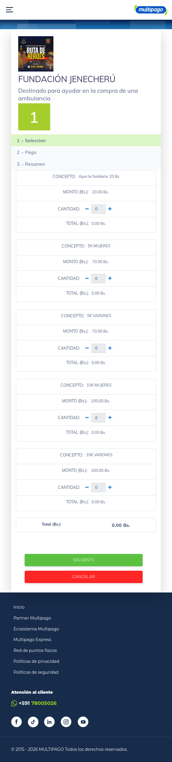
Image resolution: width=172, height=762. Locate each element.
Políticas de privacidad (36, 661)
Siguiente (83, 559)
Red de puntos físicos (35, 650)
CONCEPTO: (64, 176)
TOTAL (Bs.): (77, 223)
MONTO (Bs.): (75, 192)
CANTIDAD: (69, 209)
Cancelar (83, 576)
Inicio (19, 607)
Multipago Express (32, 639)
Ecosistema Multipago (36, 629)
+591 (34, 703)
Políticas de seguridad (36, 672)
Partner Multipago (32, 618)
